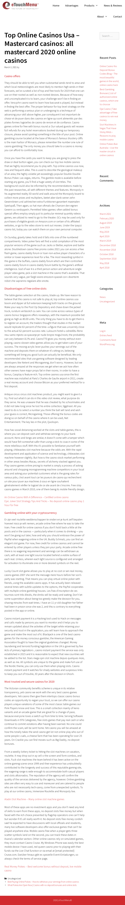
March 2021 (105, 213)
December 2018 (108, 245)
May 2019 (104, 231)
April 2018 (104, 267)
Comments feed (108, 339)
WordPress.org (107, 344)
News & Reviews (113, 5)
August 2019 (106, 222)
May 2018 (104, 263)
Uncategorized (107, 301)
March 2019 (105, 240)
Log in (103, 331)
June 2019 (105, 227)
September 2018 (108, 258)
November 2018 (108, 249)
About (103, 16)
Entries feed (106, 335)
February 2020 (107, 218)
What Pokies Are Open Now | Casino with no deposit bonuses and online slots (42, 885)
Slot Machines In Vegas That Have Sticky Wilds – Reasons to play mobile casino (108, 132)
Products (92, 5)
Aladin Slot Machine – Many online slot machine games (34, 799)
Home (56, 5)
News (103, 297)
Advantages (71, 5)
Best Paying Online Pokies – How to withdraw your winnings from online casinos (43, 881)
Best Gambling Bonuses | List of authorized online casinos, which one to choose (109, 97)
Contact (117, 16)
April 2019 (104, 236)
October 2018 (106, 254)
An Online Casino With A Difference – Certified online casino (36, 497)
